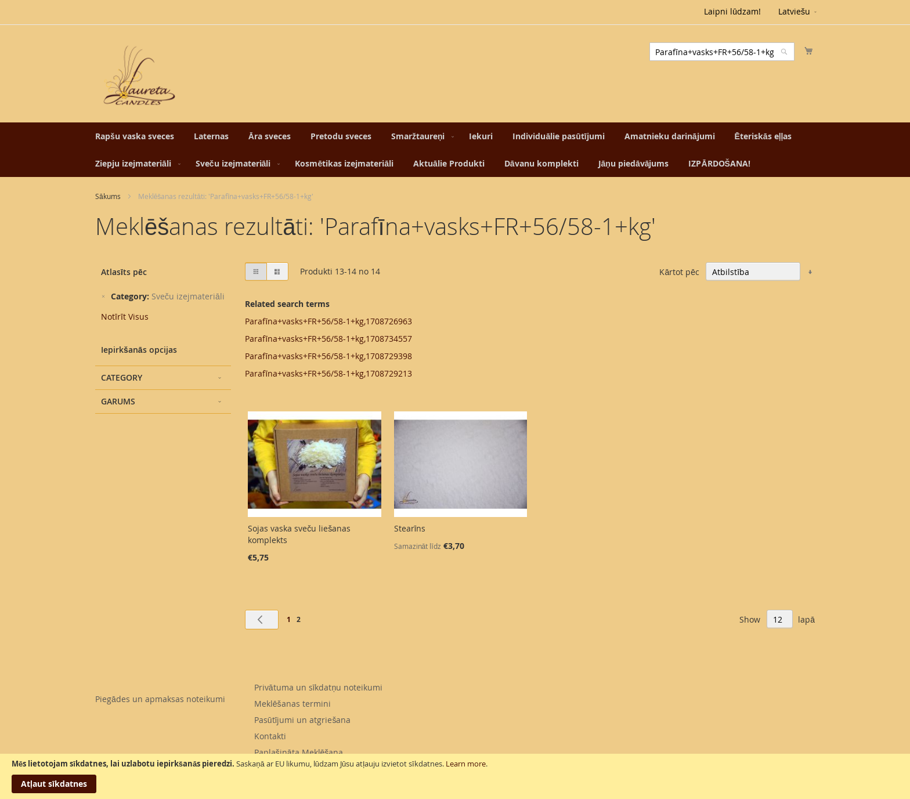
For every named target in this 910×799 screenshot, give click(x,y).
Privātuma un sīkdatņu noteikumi (318, 687)
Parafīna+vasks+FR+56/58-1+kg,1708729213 (328, 373)
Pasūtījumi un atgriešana (302, 719)
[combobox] (722, 51)
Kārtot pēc (679, 271)
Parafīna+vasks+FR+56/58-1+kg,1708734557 (328, 338)
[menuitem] (134, 136)
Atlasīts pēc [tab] (124, 271)
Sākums (108, 196)
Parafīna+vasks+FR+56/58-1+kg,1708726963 (328, 321)
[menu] (455, 149)
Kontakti (270, 736)
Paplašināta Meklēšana (299, 752)
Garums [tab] (118, 401)
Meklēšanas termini (292, 703)
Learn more (466, 763)
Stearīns (410, 528)
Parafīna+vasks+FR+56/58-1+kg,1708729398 (328, 355)
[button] (798, 12)
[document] (455, 776)
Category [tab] (121, 377)
